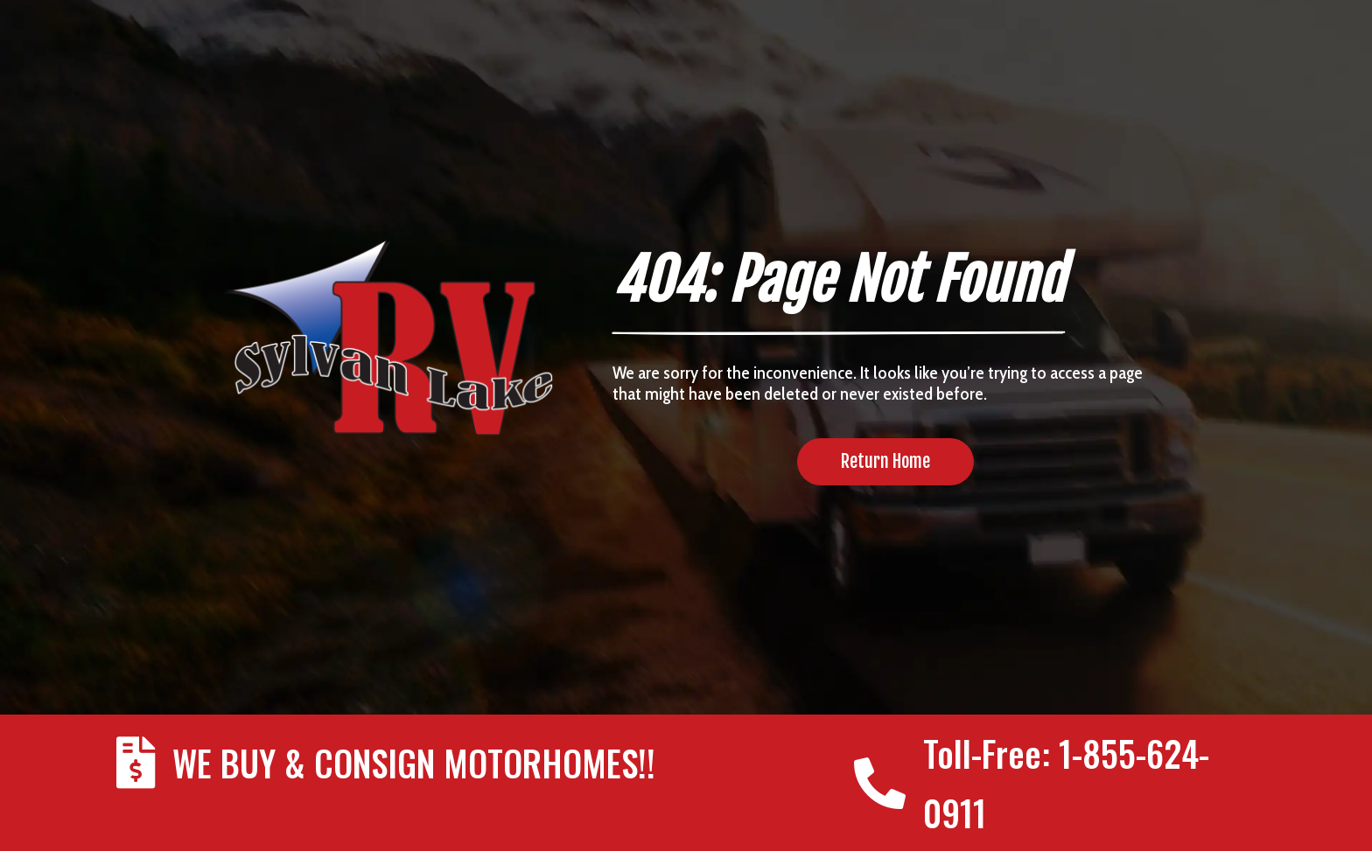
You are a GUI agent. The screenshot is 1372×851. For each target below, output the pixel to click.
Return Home (885, 461)
